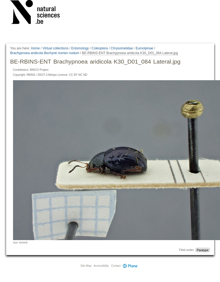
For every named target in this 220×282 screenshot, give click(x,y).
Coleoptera (100, 48)
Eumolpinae (144, 48)
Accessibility (101, 265)
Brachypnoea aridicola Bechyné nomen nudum (44, 53)
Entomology (80, 48)
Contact (115, 265)
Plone (130, 265)
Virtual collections (56, 48)
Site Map (85, 265)
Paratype (202, 249)
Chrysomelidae (122, 48)
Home (35, 48)
